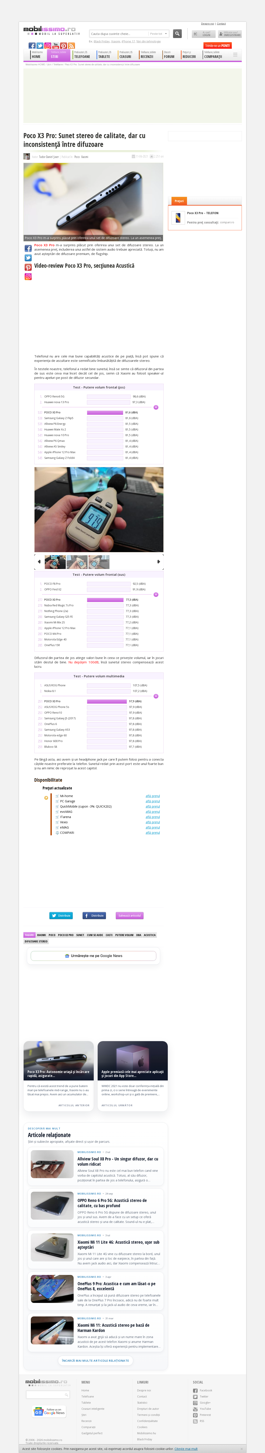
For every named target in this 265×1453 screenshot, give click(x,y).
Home (85, 1390)
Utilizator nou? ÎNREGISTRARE (230, 34)
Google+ (28, 276)
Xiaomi (115, 41)
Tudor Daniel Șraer (49, 157)
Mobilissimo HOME (35, 64)
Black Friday (102, 41)
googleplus (47, 45)
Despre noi (207, 23)
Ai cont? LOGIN (204, 34)
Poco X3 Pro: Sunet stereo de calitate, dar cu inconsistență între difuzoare (102, 64)
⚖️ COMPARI (107, 833)
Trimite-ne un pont (217, 45)
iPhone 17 (128, 41)
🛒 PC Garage (107, 801)
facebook (32, 45)
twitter (39, 45)
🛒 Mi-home (107, 796)
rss (71, 45)
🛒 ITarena (107, 817)
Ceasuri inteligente (92, 1409)
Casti (109, 935)
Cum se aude (95, 935)
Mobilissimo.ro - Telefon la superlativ (51, 30)
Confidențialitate (147, 1421)
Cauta (177, 33)
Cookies (142, 1427)
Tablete (86, 1402)
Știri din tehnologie (148, 41)
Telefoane (58, 64)
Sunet (80, 935)
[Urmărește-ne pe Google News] (93, 956)
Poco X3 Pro (65, 935)
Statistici (142, 1402)
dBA (138, 935)
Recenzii (86, 1421)
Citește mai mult (186, 1449)
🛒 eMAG (107, 827)
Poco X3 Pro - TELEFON (202, 213)
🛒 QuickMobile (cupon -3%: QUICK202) (107, 806)
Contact (221, 23)
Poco (77, 157)
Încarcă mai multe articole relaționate (95, 1361)
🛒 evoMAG (107, 812)
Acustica (150, 935)
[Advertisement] (99, 874)
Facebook (28, 248)
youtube (55, 45)
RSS (198, 1421)
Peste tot (158, 34)
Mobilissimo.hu (146, 1433)
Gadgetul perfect (91, 1433)
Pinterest (28, 267)
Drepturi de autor (148, 1409)
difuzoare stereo (36, 941)
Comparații (88, 1427)
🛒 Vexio (107, 822)
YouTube (202, 1409)
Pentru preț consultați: (210, 222)
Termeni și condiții (148, 1415)
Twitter (28, 257)
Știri (49, 64)
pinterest (63, 45)
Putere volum (124, 935)
